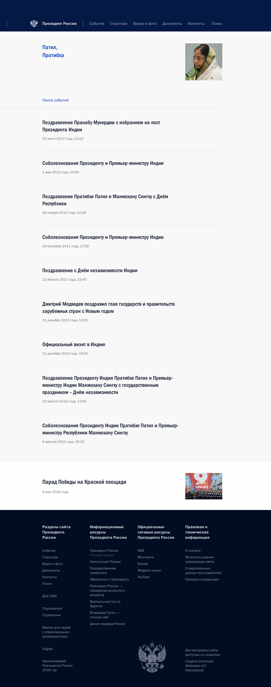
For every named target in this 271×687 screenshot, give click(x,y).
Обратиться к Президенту (109, 579)
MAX (141, 550)
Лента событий (55, 100)
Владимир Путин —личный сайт (105, 615)
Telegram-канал (149, 570)
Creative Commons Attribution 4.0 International (199, 666)
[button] (8, 8)
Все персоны (211, 23)
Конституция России (105, 561)
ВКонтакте (146, 557)
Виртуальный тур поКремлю (105, 604)
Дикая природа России (107, 623)
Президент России (59, 8)
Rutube (143, 563)
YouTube (143, 577)
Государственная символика (103, 570)
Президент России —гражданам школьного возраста (107, 590)
